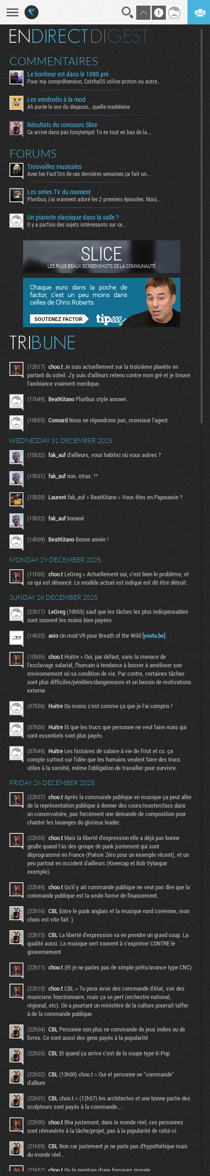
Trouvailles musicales (54, 166)
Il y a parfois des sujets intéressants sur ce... (76, 224)
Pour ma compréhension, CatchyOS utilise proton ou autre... (94, 81)
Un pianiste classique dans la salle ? (73, 217)
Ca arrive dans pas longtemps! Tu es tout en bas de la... (89, 132)
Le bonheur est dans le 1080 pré (68, 74)
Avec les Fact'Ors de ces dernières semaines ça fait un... (89, 173)
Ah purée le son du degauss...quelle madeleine (78, 106)
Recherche (128, 13)
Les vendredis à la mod (56, 99)
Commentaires (53, 61)
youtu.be (154, 635)
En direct (48, 36)
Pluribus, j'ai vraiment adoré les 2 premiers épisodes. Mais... (94, 199)
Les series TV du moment (59, 192)
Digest (119, 36)
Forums (33, 153)
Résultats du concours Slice (62, 125)
